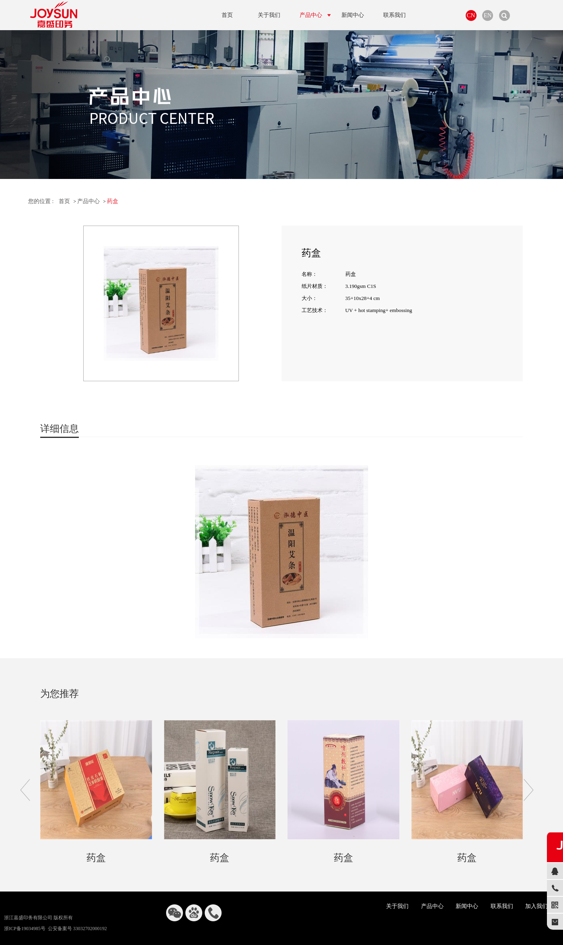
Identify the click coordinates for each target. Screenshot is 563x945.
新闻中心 (467, 906)
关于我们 (397, 906)
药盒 (112, 201)
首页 (64, 201)
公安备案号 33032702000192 (77, 928)
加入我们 (536, 906)
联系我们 (502, 906)
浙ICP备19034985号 (24, 928)
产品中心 (88, 201)
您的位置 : (40, 201)
